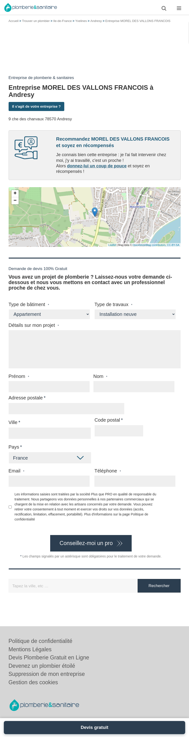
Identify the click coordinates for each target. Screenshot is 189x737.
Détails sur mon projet (34, 325)
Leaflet (112, 245)
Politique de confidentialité (40, 641)
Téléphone (107, 471)
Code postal (107, 420)
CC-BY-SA (173, 245)
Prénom (19, 376)
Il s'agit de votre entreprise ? (36, 106)
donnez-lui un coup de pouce (97, 166)
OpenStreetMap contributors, (150, 245)
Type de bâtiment (29, 304)
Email (16, 471)
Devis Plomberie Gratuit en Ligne (49, 657)
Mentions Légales (30, 649)
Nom (100, 376)
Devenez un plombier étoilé (42, 666)
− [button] (14, 200)
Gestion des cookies (33, 682)
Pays (14, 447)
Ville (13, 422)
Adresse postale (26, 397)
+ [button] (14, 193)
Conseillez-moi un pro (86, 543)
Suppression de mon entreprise (47, 674)
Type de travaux (113, 304)
